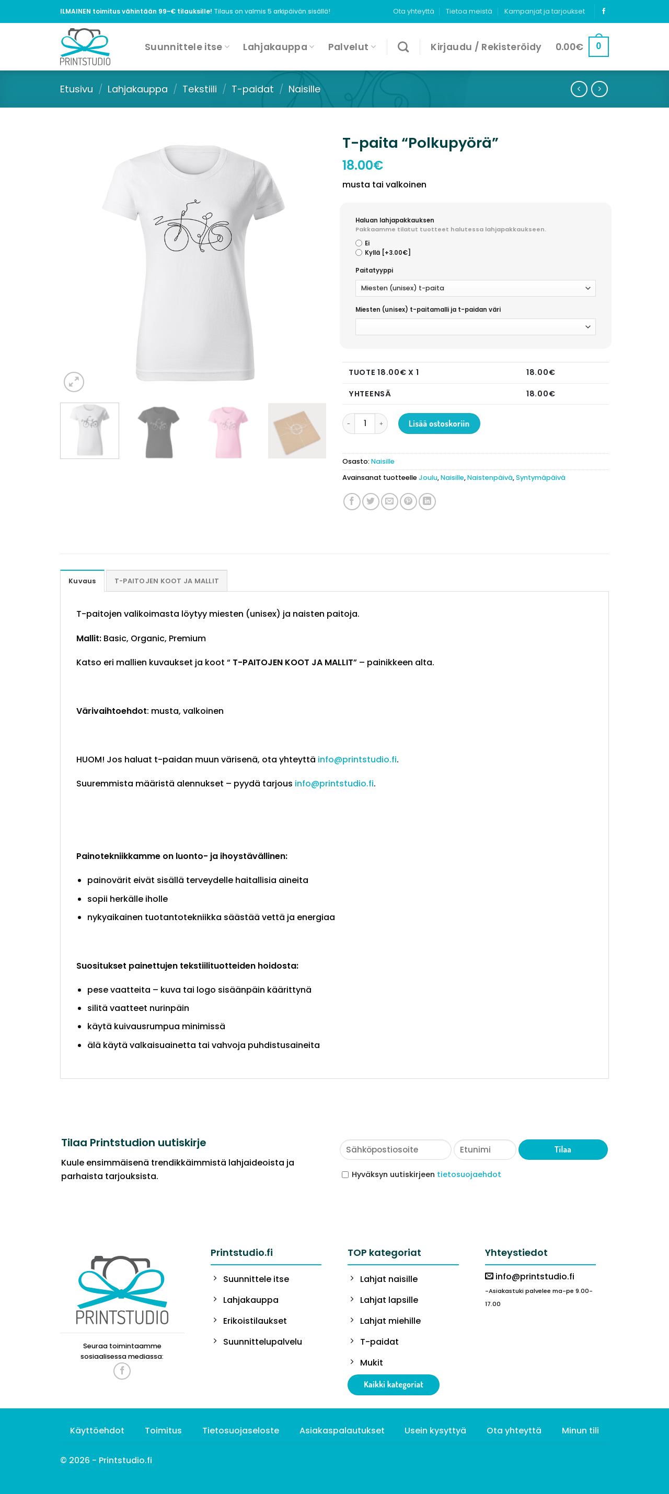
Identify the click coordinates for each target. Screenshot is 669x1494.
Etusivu (76, 89)
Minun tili (580, 1431)
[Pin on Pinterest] (408, 501)
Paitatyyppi (374, 270)
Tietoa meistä (469, 11)
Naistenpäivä (490, 477)
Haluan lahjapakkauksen (475, 225)
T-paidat (253, 89)
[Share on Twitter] (370, 501)
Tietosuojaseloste (240, 1431)
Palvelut (352, 47)
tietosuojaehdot (469, 1174)
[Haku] (403, 46)
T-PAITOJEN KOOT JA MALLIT (166, 581)
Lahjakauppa (278, 47)
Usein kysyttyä (435, 1431)
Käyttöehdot (97, 1431)
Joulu (428, 477)
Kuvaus (82, 581)
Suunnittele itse (187, 47)
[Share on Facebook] (352, 501)
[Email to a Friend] (389, 501)
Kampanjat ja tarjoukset (544, 11)
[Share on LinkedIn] (427, 501)
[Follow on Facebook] (604, 11)
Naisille (305, 89)
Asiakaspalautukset (342, 1431)
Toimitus (163, 1431)
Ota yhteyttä (413, 11)
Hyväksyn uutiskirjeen (426, 1174)
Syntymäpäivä (541, 477)
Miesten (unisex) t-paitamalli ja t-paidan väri (428, 309)
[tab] (82, 581)
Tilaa (563, 1149)
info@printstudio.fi (357, 760)
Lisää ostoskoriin (439, 423)
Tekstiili (199, 89)
